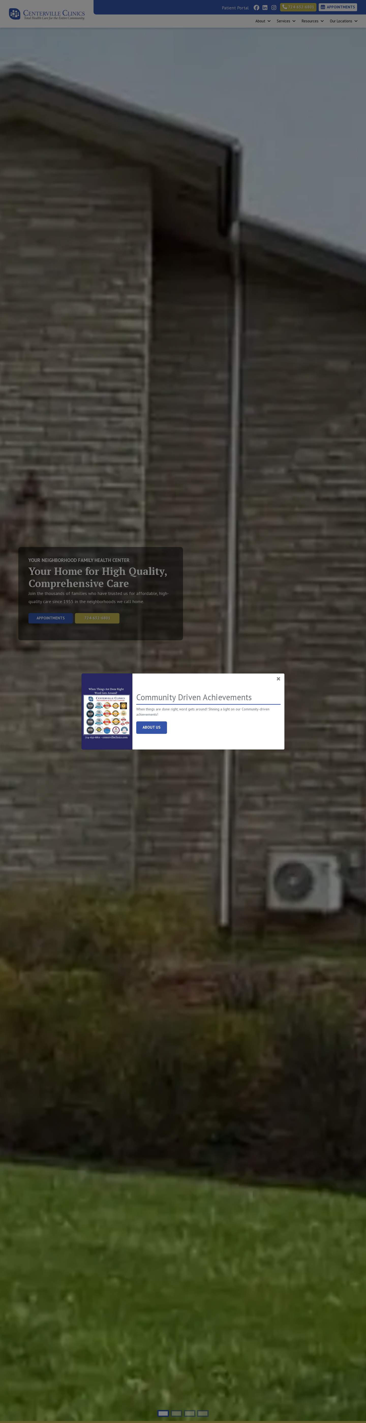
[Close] (278, 679)
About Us (155, 727)
